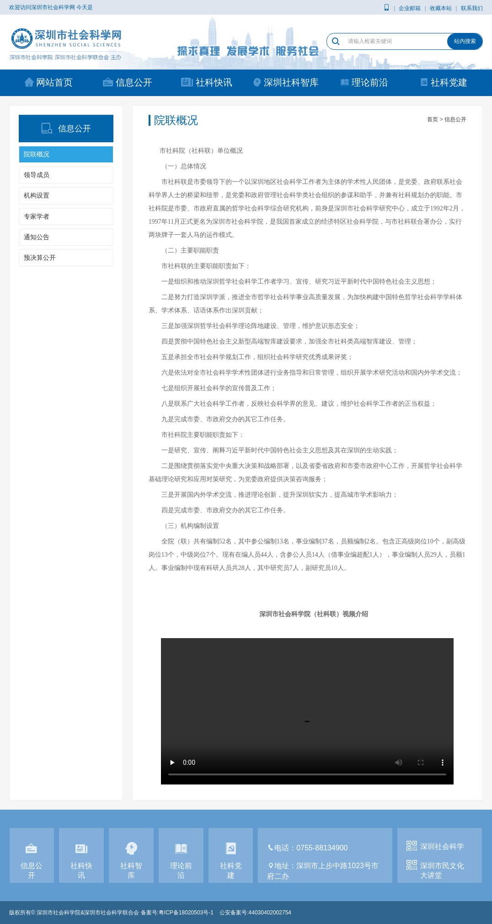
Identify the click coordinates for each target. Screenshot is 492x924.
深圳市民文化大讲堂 (442, 871)
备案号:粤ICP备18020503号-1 (177, 912)
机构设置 (36, 195)
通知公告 (36, 237)
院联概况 (36, 154)
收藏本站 (441, 8)
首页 (432, 119)
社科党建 (443, 82)
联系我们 (472, 8)
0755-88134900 (322, 848)
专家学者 (36, 216)
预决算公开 (40, 257)
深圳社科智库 (285, 82)
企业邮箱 (410, 8)
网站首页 (49, 82)
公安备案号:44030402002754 (255, 912)
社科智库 (131, 861)
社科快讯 (206, 82)
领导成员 (36, 174)
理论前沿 (364, 82)
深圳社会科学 (442, 846)
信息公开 (127, 82)
